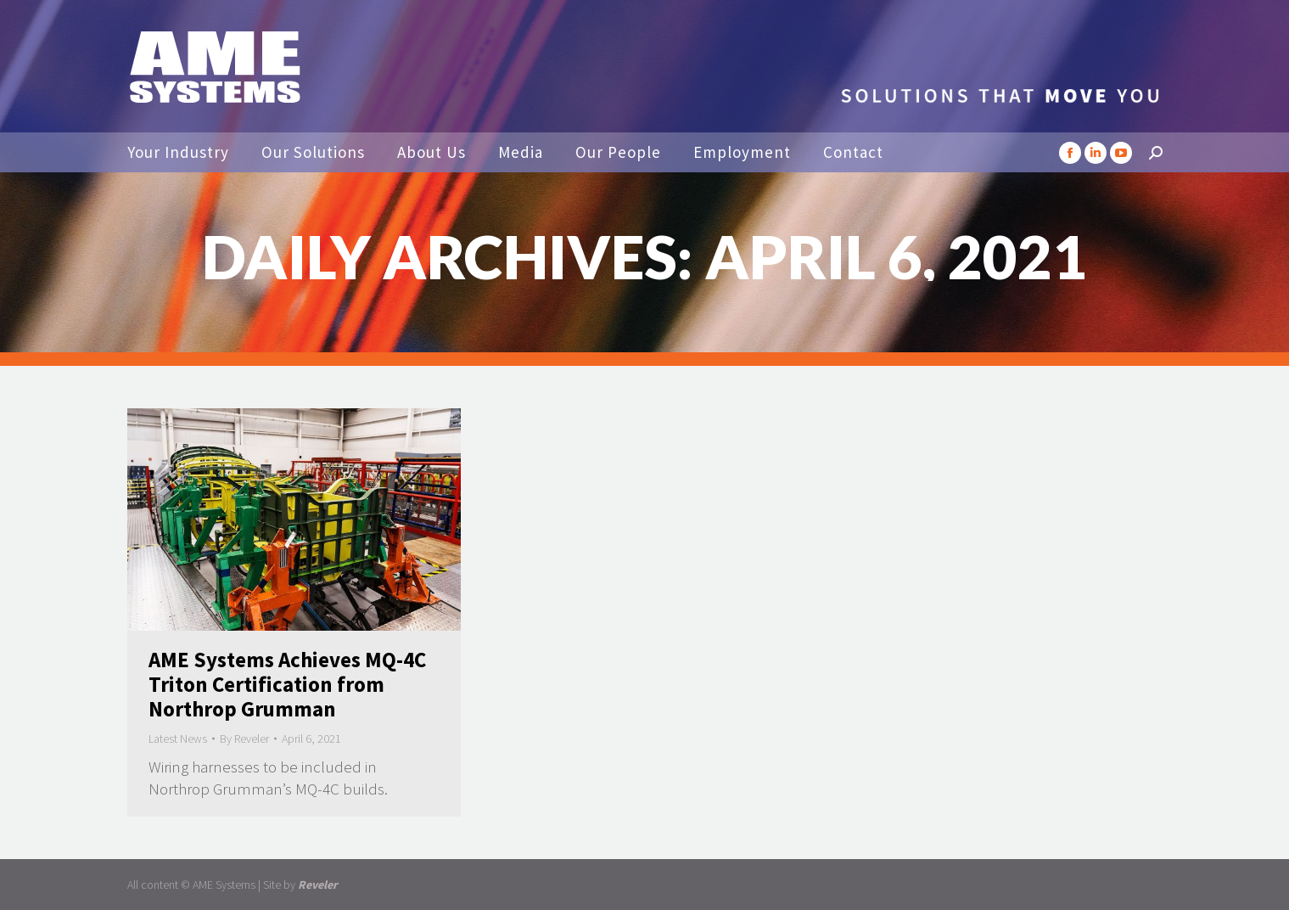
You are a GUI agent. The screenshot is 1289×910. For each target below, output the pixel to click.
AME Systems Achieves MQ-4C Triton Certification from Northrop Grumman (287, 684)
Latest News (178, 738)
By (244, 738)
